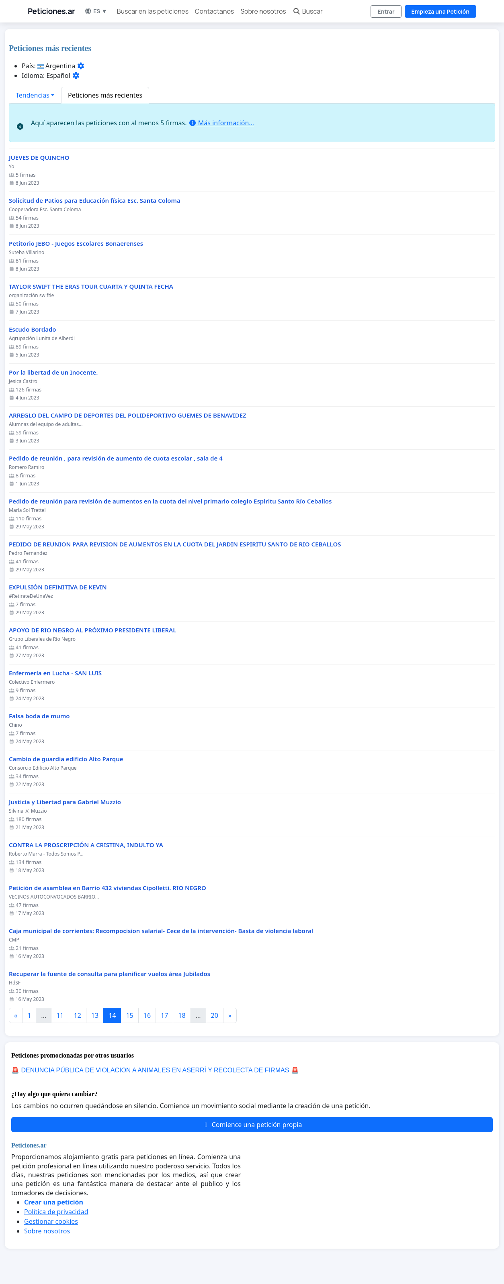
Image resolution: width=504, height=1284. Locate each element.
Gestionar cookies (51, 1221)
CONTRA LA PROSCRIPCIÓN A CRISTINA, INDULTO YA (86, 845)
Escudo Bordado (32, 329)
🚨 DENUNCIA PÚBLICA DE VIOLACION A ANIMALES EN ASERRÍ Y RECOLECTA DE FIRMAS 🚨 (155, 1070)
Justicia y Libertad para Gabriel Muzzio (65, 802)
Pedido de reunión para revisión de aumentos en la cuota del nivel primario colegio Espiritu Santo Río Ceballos (170, 501)
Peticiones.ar (51, 11)
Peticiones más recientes (105, 95)
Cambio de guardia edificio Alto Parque (66, 759)
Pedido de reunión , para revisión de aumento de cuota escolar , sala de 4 (116, 458)
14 (112, 1015)
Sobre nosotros (263, 11)
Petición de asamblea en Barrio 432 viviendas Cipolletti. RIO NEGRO (107, 888)
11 (60, 1015)
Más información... (221, 122)
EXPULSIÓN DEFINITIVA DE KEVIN (58, 587)
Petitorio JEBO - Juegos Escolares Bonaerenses (76, 243)
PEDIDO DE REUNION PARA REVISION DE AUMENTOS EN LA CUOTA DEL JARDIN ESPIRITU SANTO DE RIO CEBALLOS (175, 544)
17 (164, 1015)
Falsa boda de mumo (39, 716)
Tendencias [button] (32, 95)
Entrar (385, 11)
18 (181, 1015)
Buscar (308, 11)
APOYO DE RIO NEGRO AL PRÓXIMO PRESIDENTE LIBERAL (92, 630)
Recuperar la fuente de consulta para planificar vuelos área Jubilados (109, 974)
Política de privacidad (56, 1211)
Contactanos (214, 11)
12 (77, 1015)
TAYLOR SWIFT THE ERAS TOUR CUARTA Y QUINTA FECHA (91, 286)
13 (94, 1015)
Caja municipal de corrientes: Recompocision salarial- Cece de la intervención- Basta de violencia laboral (161, 931)
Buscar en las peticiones (152, 11)
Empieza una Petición (440, 11)
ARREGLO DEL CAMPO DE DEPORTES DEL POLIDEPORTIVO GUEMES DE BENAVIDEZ (127, 415)
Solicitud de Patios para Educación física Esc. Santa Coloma (94, 200)
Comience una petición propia (252, 1124)
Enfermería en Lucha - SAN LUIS (55, 673)
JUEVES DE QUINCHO (39, 157)
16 (147, 1015)
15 (129, 1015)
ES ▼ (95, 11)
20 (214, 1015)
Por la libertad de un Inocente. (53, 372)
